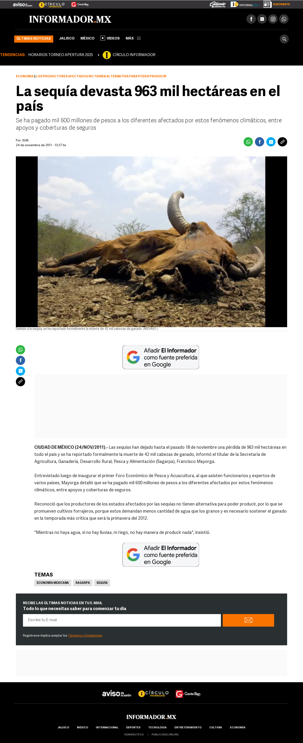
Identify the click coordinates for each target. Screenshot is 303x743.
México (87, 38)
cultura (215, 727)
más (133, 38)
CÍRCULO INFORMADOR (134, 55)
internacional (107, 727)
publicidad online (165, 735)
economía (237, 727)
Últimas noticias (34, 39)
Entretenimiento (187, 727)
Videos (110, 38)
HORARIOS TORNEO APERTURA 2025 (60, 55)
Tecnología (157, 727)
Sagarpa (83, 583)
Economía (25, 76)
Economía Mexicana (53, 583)
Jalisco (67, 38)
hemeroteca (134, 735)
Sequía (102, 583)
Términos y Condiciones (85, 635)
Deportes (133, 727)
